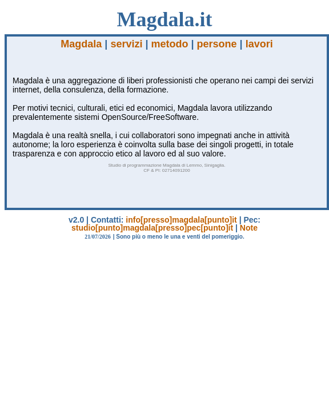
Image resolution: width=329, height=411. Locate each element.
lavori (259, 44)
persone (217, 44)
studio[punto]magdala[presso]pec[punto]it (152, 227)
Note (249, 227)
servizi (126, 44)
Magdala (81, 44)
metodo (169, 44)
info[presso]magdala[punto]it (181, 219)
